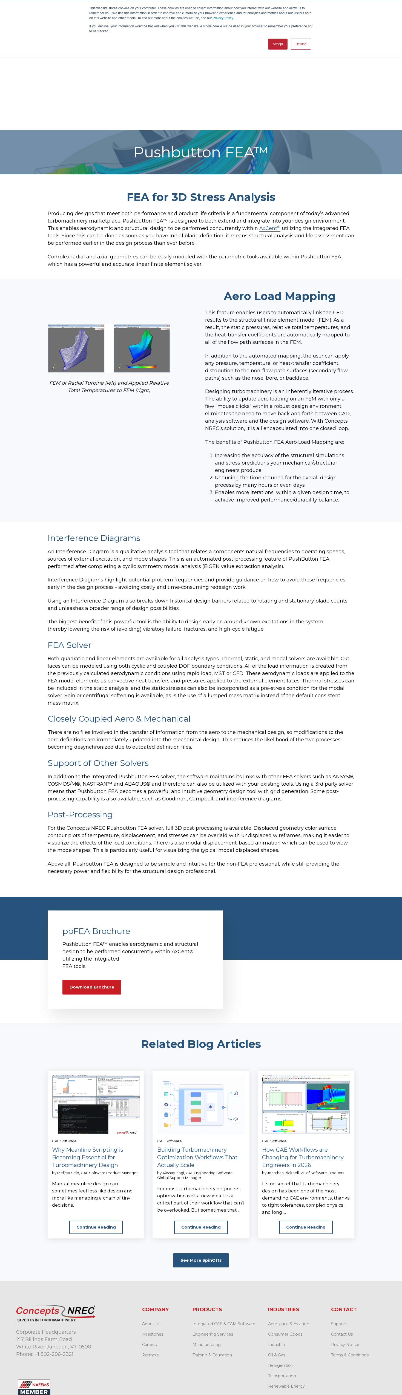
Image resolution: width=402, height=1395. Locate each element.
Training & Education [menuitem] (212, 1280)
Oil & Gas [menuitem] (276, 1280)
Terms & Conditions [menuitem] (350, 1280)
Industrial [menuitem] (277, 1269)
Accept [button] (278, 44)
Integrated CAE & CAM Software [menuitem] (224, 1249)
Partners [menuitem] (150, 1280)
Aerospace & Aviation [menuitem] (288, 1249)
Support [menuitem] (339, 1249)
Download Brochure (93, 904)
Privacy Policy (223, 18)
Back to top (364, 1374)
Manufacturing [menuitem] (207, 1269)
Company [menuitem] (155, 1235)
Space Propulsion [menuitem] (285, 1321)
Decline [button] (300, 44)
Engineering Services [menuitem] (213, 1259)
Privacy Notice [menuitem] (345, 1269)
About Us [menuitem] (151, 1249)
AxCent (269, 146)
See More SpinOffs (201, 1185)
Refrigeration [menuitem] (280, 1290)
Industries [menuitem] (283, 1235)
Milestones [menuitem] (152, 1259)
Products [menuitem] (207, 1235)
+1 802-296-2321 (54, 1279)
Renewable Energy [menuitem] (286, 1311)
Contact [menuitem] (344, 1235)
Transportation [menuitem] (282, 1301)
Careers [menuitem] (149, 1269)
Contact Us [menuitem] (342, 1259)
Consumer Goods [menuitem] (285, 1259)
